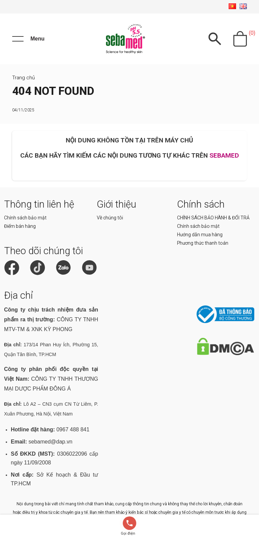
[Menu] (28, 39)
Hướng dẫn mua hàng (200, 234)
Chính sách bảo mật (25, 217)
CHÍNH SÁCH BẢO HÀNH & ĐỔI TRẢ (213, 217)
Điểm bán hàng (20, 226)
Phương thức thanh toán (202, 243)
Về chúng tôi (110, 217)
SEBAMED (224, 155)
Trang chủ (23, 78)
